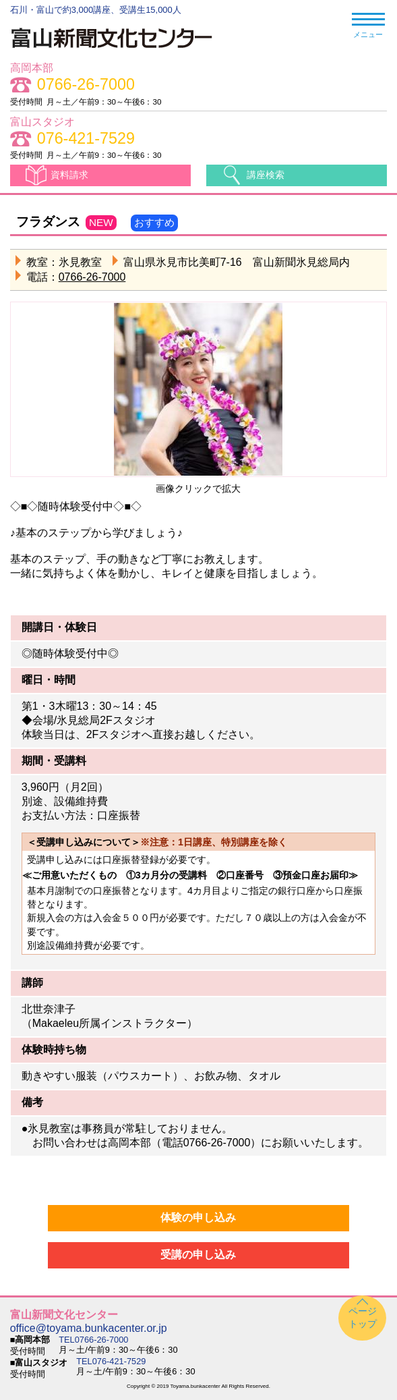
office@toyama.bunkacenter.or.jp (88, 1328)
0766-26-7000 (86, 84)
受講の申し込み (198, 1254)
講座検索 (265, 174)
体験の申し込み (198, 1217)
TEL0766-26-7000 (93, 1340)
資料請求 (69, 174)
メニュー (368, 26)
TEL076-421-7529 (111, 1361)
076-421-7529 (86, 138)
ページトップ (362, 1317)
